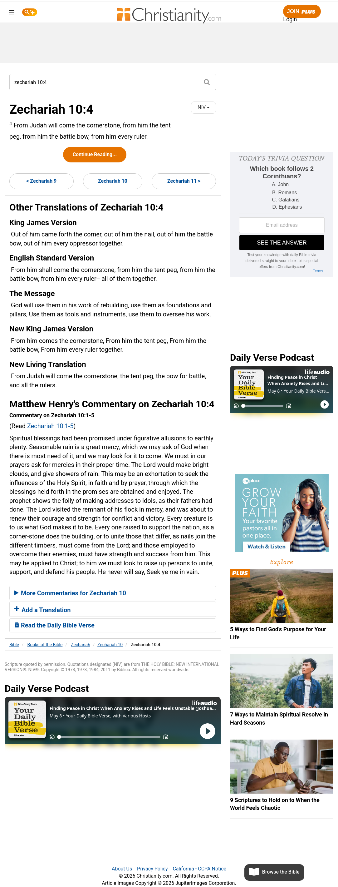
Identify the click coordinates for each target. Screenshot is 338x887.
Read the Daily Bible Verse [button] (54, 625)
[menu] (11, 13)
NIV (203, 107)
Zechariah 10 (112, 181)
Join (302, 12)
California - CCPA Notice (199, 869)
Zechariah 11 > (183, 181)
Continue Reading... (95, 154)
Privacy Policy (152, 869)
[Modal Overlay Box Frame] (281, 214)
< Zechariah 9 (41, 181)
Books (45, 644)
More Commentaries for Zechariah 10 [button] (70, 593)
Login (290, 19)
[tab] (113, 593)
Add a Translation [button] (42, 610)
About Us (122, 869)
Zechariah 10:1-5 (50, 426)
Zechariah (80, 644)
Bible (14, 644)
